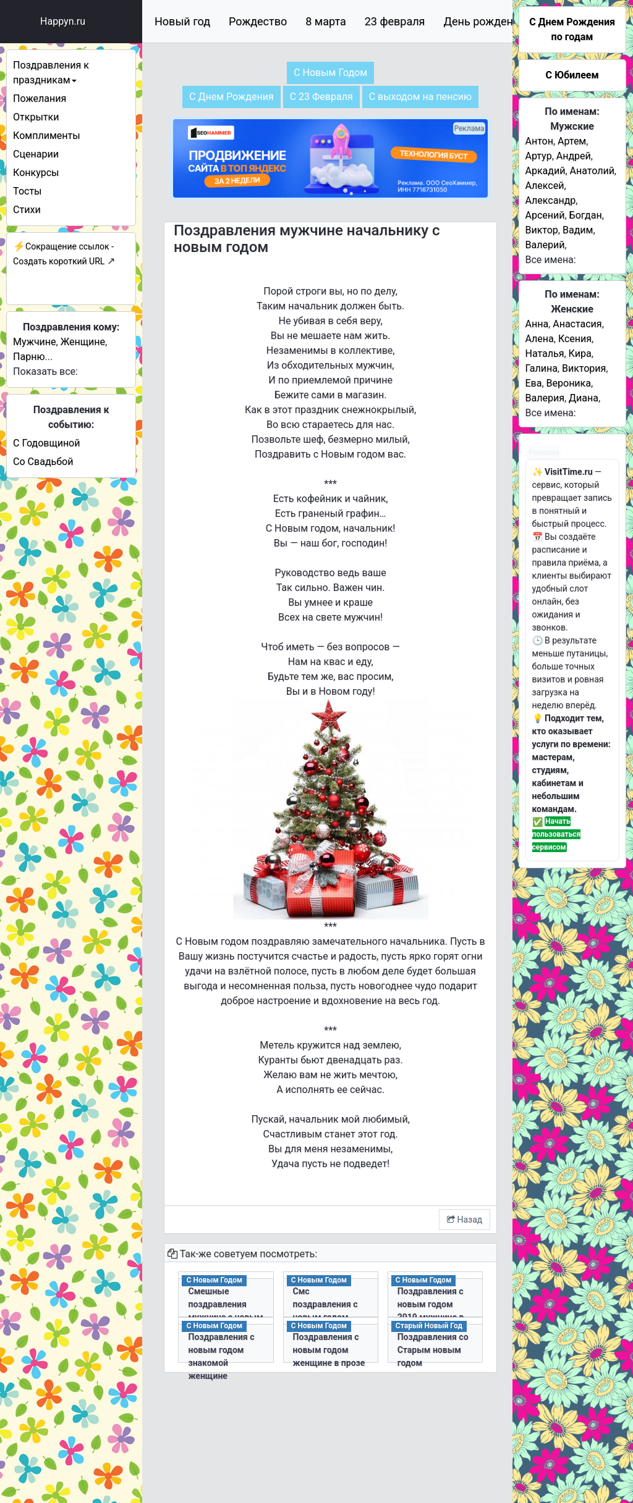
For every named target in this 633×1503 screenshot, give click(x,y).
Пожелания (39, 98)
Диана (583, 398)
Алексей (544, 185)
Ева (533, 383)
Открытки (36, 117)
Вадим (578, 230)
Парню (29, 356)
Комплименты (46, 135)
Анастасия (577, 324)
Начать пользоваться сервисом (556, 834)
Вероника (568, 383)
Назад (464, 1220)
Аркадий (545, 171)
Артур (538, 156)
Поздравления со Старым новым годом (433, 1350)
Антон (539, 141)
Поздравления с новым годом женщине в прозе (329, 1350)
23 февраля (395, 21)
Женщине (83, 342)
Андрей (573, 156)
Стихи (27, 210)
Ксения (575, 339)
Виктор (541, 230)
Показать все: (45, 371)
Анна (537, 324)
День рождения (485, 21)
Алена (539, 339)
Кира (580, 353)
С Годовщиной (46, 443)
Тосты (27, 191)
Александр (550, 200)
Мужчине (34, 342)
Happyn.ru (62, 21)
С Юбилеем (571, 75)
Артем (572, 141)
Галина (541, 368)
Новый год (182, 21)
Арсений (545, 215)
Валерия (544, 398)
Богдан (585, 215)
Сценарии (36, 154)
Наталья (544, 353)
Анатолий (592, 171)
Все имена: (550, 260)
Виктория (584, 368)
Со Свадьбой (43, 461)
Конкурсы (36, 172)
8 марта (325, 21)
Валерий (545, 245)
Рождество (258, 21)
